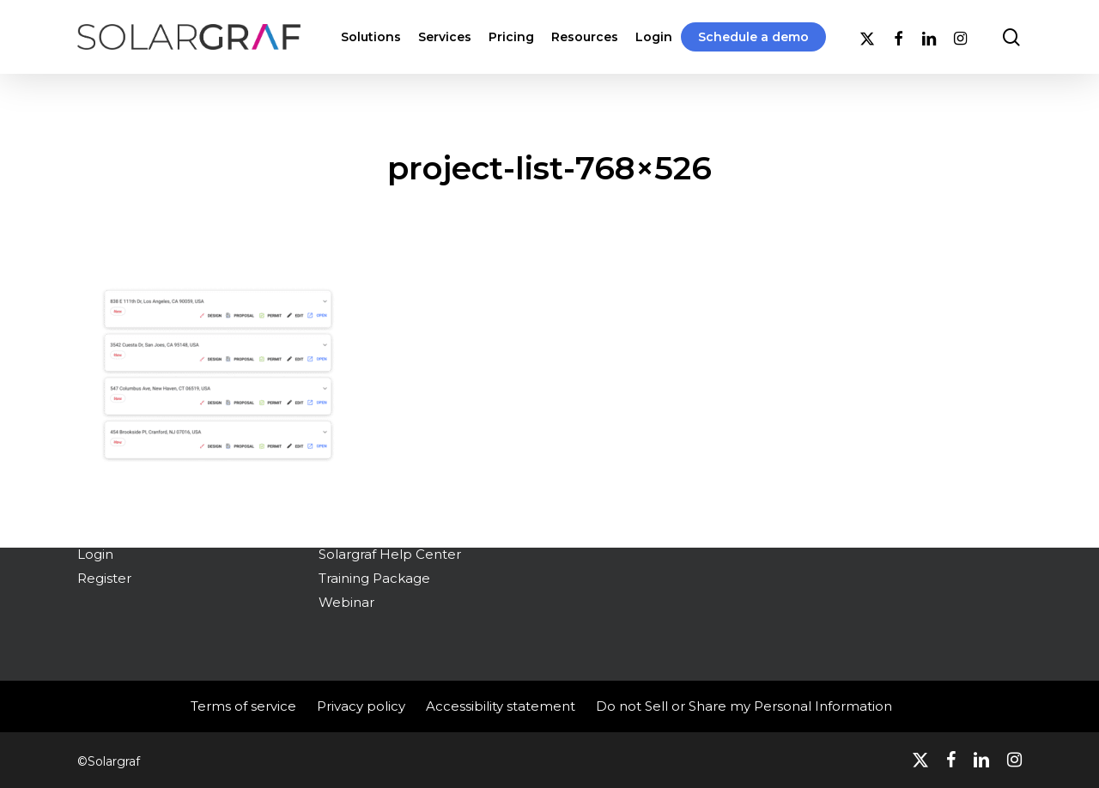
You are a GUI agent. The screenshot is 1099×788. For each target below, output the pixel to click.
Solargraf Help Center (390, 554)
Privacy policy (361, 706)
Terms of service (243, 706)
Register (104, 578)
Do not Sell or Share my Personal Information (744, 706)
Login (95, 554)
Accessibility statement (500, 706)
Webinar (346, 602)
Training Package (374, 578)
